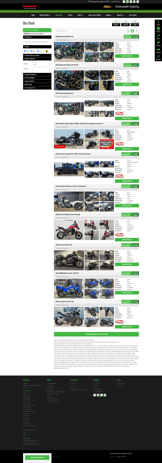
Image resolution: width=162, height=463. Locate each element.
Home (33, 15)
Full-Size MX (26, 424)
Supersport (26, 395)
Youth (24, 435)
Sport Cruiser (27, 409)
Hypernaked (26, 403)
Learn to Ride (97, 390)
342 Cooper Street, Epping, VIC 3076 (98, 1)
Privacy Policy (121, 383)
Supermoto (26, 415)
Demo (33, 51)
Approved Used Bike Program (56, 392)
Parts (71, 385)
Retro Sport (26, 401)
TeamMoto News (98, 392)
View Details (127, 56)
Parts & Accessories (94, 15)
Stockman (26, 413)
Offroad (25, 420)
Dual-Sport (26, 417)
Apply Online (51, 398)
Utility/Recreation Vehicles (31, 440)
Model (26, 69)
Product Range (45, 15)
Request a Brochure (53, 400)
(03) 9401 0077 (116, 1)
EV (24, 428)
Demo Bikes (50, 387)
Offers (70, 15)
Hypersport (26, 397)
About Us (120, 15)
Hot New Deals (51, 383)
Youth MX (26, 422)
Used (39, 51)
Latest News (133, 15)
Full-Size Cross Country (30, 426)
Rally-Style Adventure (29, 411)
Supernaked (26, 399)
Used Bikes (50, 390)
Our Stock (59, 15)
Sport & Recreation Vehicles (31, 444)
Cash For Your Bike (52, 394)
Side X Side (26, 438)
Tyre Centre (73, 387)
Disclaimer (120, 385)
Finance (109, 15)
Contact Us (96, 383)
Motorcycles (27, 391)
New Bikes (50, 385)
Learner (25, 383)
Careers (95, 387)
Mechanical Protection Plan (78, 390)
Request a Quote (52, 402)
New (26, 51)
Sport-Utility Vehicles (29, 442)
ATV (24, 433)
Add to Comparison (62, 40)
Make (26, 64)
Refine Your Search (31, 30)
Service (80, 15)
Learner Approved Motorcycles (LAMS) (32, 386)
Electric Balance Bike (29, 430)
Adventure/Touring (28, 405)
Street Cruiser (27, 407)
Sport (24, 393)
